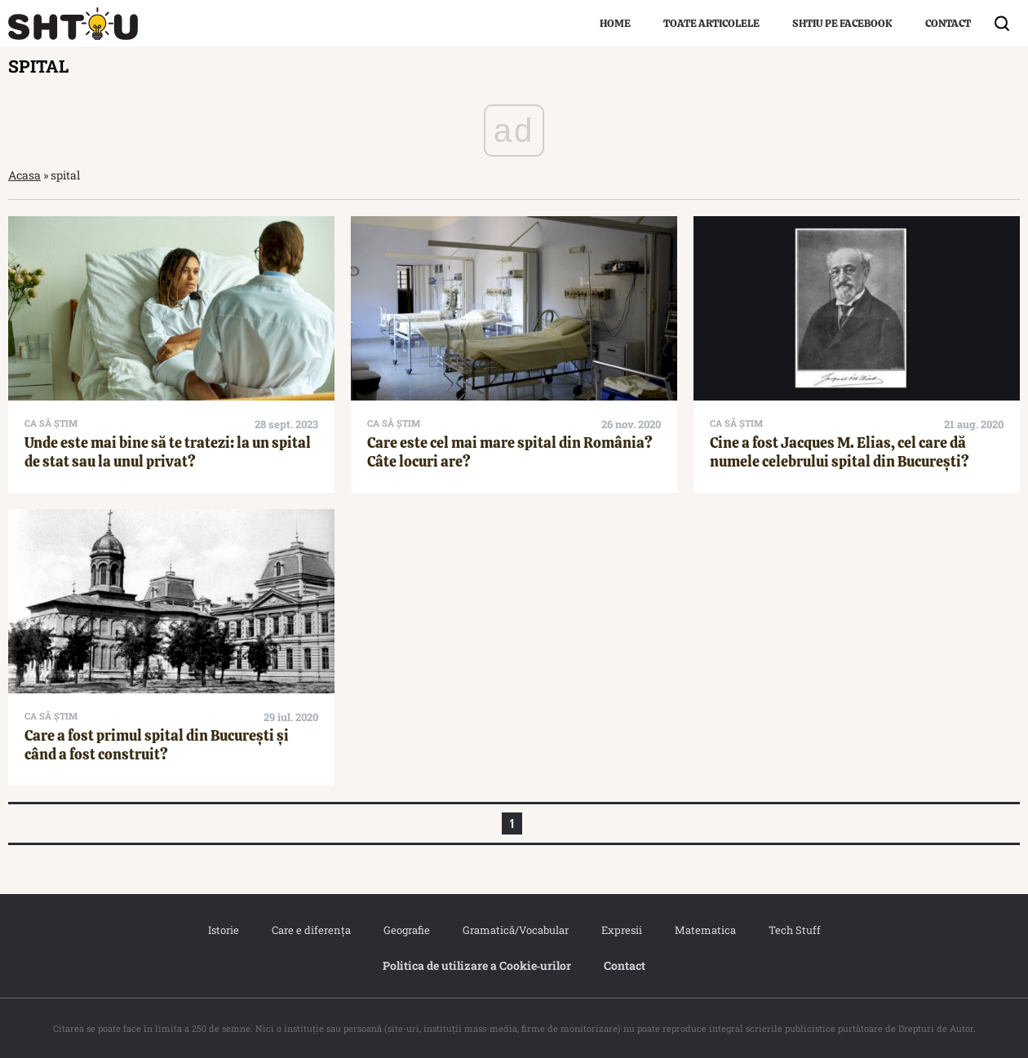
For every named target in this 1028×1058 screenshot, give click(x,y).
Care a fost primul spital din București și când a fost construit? (156, 745)
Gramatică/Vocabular (516, 930)
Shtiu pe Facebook (842, 23)
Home (615, 23)
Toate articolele (711, 23)
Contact (948, 23)
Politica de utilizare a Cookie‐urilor (477, 965)
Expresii (621, 930)
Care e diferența (311, 930)
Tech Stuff (795, 930)
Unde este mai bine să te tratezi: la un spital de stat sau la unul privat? (167, 452)
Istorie (223, 930)
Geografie (406, 930)
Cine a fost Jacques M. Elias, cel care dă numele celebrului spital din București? (839, 452)
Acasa (24, 175)
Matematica (705, 930)
